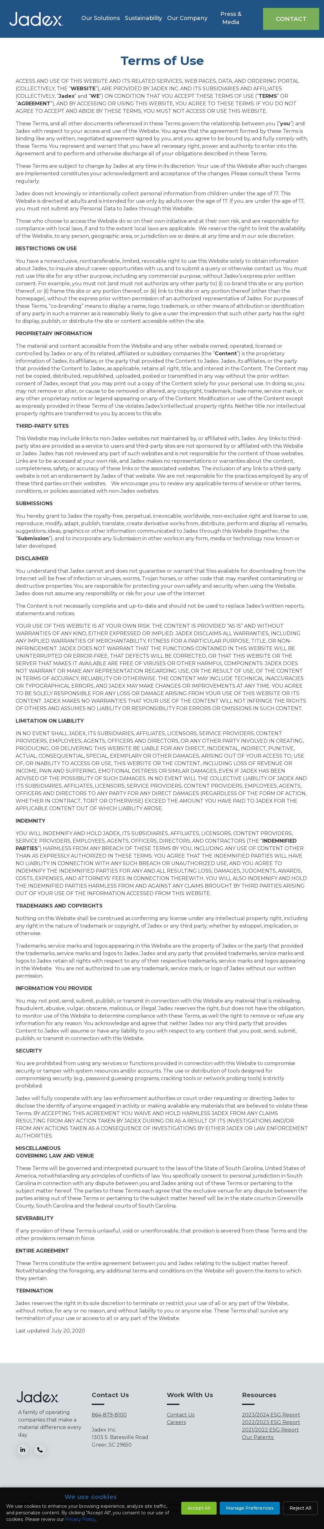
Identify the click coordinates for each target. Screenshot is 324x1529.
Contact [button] (291, 18)
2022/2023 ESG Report (271, 1422)
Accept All (199, 1508)
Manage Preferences (250, 1508)
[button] (100, 19)
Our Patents (258, 1437)
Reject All (300, 1508)
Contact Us (180, 1415)
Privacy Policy (80, 1519)
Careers (176, 1422)
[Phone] (42, 1450)
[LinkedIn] (25, 1450)
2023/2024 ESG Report (271, 1415)
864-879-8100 (109, 1415)
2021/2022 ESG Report (270, 1430)
